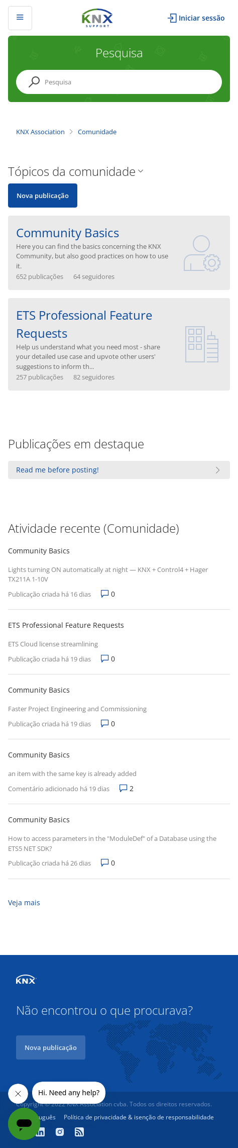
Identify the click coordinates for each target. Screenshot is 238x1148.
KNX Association (40, 131)
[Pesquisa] (119, 82)
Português (41, 1117)
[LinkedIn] (41, 1133)
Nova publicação (43, 195)
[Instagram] (61, 1133)
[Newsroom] (79, 1133)
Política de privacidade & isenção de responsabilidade (139, 1117)
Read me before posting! (57, 469)
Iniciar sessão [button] (202, 18)
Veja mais (24, 902)
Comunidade (97, 131)
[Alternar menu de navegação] (20, 18)
